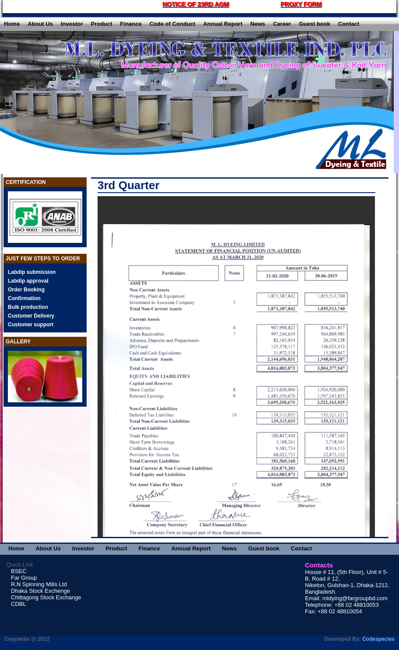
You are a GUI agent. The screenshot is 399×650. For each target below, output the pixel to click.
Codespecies (378, 639)
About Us (40, 24)
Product (101, 24)
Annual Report (222, 24)
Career (282, 24)
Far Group (24, 577)
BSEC (18, 571)
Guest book (314, 24)
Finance (131, 24)
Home (12, 24)
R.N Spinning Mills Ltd (39, 584)
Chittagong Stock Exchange (46, 597)
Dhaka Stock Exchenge (40, 591)
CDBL (18, 604)
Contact (348, 24)
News (257, 24)
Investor (72, 24)
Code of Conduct (173, 24)
